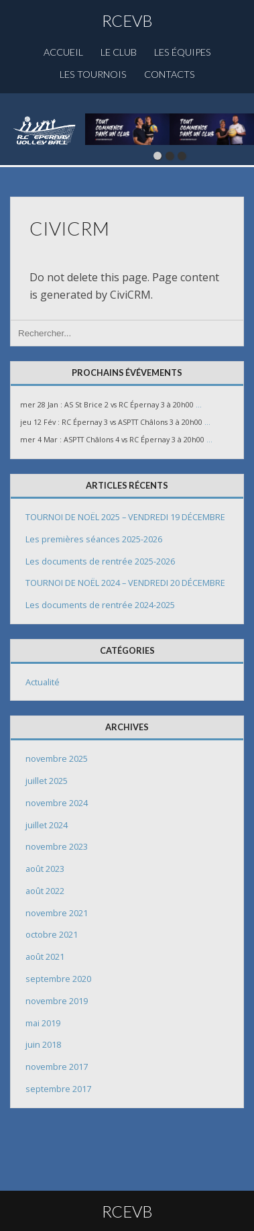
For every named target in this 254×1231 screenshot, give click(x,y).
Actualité (42, 682)
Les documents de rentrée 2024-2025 (100, 605)
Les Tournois (93, 74)
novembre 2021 (56, 913)
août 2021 (44, 956)
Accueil (63, 52)
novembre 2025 (56, 758)
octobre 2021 (51, 934)
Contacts (169, 74)
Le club (119, 52)
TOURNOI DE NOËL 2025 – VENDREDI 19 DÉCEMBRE (125, 517)
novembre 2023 (56, 846)
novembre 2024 (56, 803)
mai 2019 (42, 1023)
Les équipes (182, 52)
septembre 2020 (58, 979)
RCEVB (127, 20)
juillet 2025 (46, 781)
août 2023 (44, 869)
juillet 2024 (46, 825)
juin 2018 (43, 1044)
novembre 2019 (56, 1001)
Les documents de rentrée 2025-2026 (100, 561)
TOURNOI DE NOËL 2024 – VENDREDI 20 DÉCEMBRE (125, 583)
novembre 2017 (56, 1067)
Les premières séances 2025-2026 (93, 539)
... (199, 404)
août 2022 (44, 891)
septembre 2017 (58, 1089)
